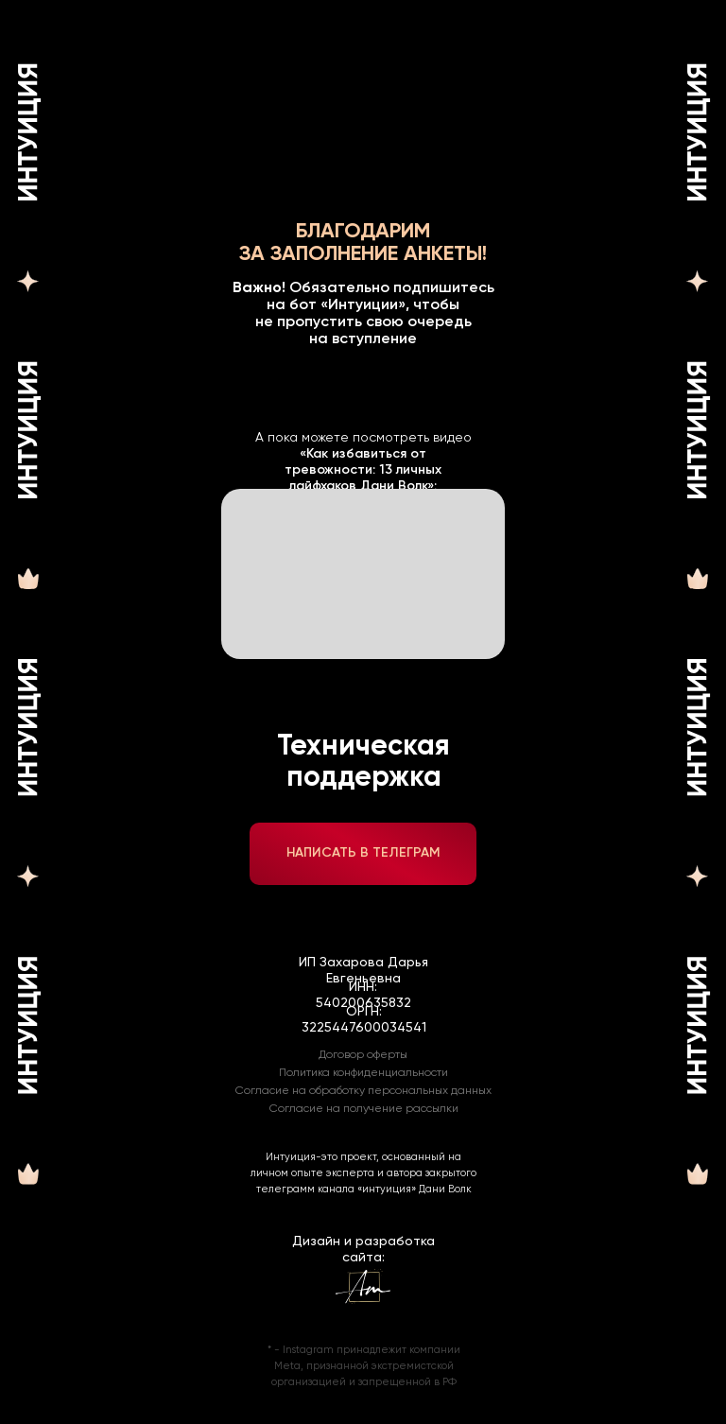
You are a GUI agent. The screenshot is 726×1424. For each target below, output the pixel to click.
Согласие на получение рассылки (363, 1109)
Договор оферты (363, 1055)
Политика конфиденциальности (363, 1073)
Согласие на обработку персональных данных (363, 1091)
